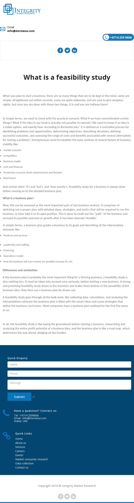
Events (19, 455)
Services (20, 447)
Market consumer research (31, 459)
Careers (20, 451)
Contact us (21, 467)
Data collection (24, 463)
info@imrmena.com (21, 31)
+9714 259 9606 (117, 37)
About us (20, 443)
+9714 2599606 (29, 415)
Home (19, 438)
